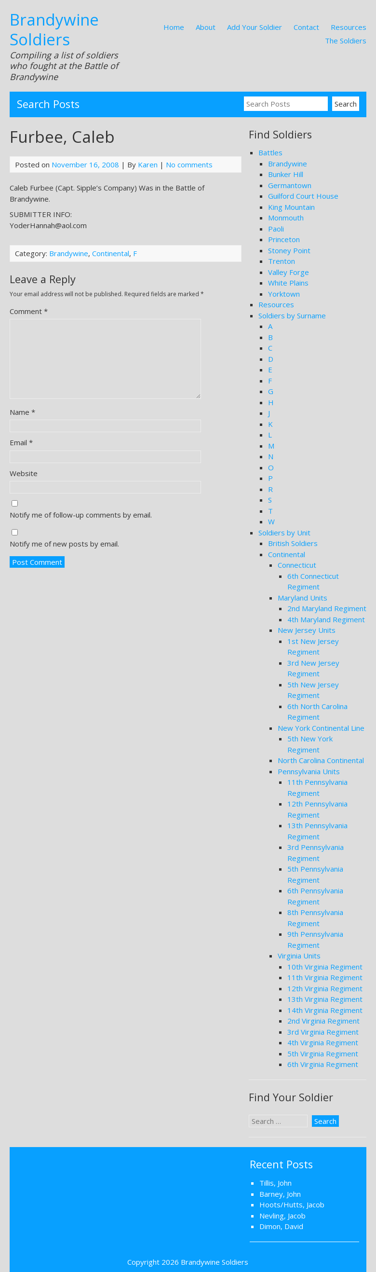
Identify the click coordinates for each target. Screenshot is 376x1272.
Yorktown (284, 294)
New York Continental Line (321, 728)
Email (21, 442)
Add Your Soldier (254, 27)
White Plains (288, 282)
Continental (110, 253)
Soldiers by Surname (292, 315)
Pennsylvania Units (309, 771)
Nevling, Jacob (282, 1215)
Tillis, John (275, 1183)
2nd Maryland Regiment (326, 608)
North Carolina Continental (321, 760)
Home (173, 27)
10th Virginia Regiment (325, 966)
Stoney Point (289, 250)
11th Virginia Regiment (325, 977)
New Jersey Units (307, 630)
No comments (189, 164)
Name (22, 412)
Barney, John (280, 1194)
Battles (270, 152)
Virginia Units (299, 955)
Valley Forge (288, 272)
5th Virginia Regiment (322, 1053)
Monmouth (286, 217)
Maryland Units (302, 597)
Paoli (276, 228)
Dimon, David (281, 1226)
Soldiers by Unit (284, 532)
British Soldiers (293, 543)
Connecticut (297, 565)
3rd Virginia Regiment (323, 1032)
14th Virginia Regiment (325, 1010)
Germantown (289, 185)
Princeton (284, 239)
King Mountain (291, 207)
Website (24, 473)
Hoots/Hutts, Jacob (291, 1204)
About (205, 27)
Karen (148, 164)
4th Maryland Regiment (326, 619)
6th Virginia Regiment (322, 1064)
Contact (306, 27)
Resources (348, 27)
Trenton (281, 261)
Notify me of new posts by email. (64, 543)
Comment (29, 311)
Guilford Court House (303, 196)
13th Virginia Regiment (325, 999)
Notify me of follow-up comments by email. (81, 515)
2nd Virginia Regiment (323, 1021)
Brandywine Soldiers (54, 29)
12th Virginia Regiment (325, 988)
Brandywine (68, 253)
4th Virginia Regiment (322, 1042)
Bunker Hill (285, 174)
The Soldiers (345, 40)
